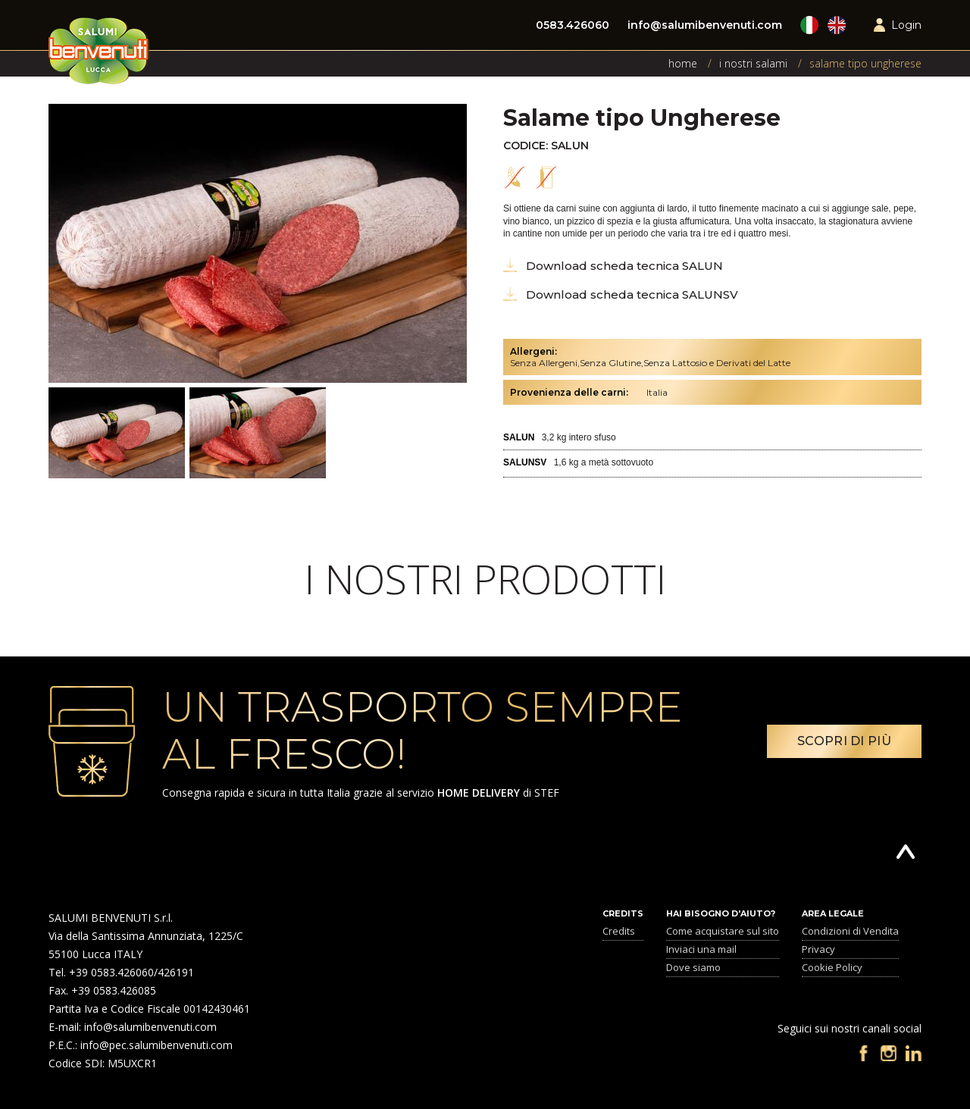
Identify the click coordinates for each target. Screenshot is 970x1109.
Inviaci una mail (701, 949)
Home (682, 63)
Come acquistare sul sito (722, 931)
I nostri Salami (753, 63)
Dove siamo (693, 967)
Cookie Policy (832, 967)
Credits (618, 931)
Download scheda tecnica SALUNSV (632, 294)
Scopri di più (844, 741)
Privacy (818, 949)
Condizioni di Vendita (850, 931)
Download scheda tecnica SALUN (624, 265)
